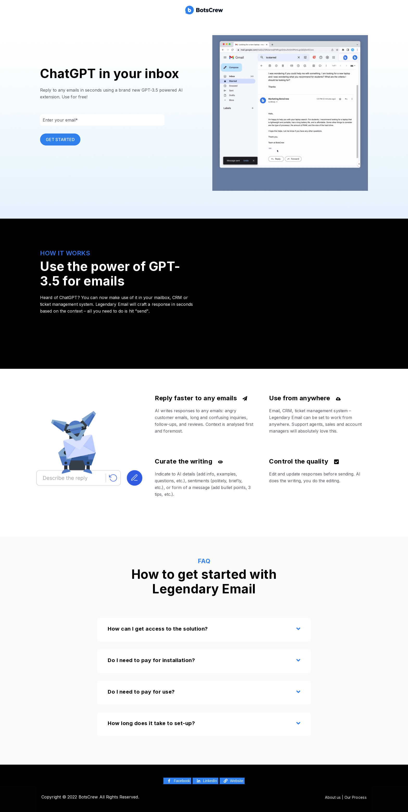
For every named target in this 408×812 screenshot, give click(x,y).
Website (232, 781)
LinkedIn (206, 781)
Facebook (178, 781)
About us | (334, 797)
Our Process (356, 797)
